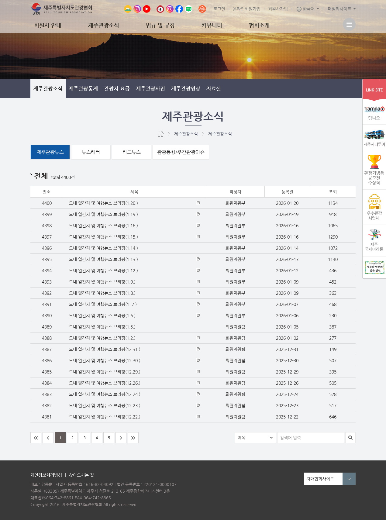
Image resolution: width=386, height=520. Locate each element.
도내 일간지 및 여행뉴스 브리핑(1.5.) (102, 326)
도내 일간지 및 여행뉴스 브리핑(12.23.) (104, 405)
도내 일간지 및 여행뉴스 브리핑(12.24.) (104, 394)
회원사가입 (278, 8)
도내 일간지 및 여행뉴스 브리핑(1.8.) (102, 293)
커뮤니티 (212, 25)
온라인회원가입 (246, 8)
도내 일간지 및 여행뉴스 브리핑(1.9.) (102, 281)
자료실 (213, 88)
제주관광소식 (103, 25)
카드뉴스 (131, 152)
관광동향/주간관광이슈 (181, 152)
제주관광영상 (185, 88)
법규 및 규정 (160, 25)
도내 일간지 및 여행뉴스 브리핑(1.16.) (103, 225)
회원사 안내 (47, 25)
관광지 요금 (117, 88)
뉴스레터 (91, 152)
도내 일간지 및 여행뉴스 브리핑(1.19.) (103, 214)
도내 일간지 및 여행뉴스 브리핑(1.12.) (103, 270)
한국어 (306, 8)
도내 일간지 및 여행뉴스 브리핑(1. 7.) (103, 304)
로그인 (219, 8)
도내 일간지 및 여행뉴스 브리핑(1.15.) (103, 236)
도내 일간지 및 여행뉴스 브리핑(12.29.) (104, 371)
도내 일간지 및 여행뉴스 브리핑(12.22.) (104, 416)
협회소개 (259, 25)
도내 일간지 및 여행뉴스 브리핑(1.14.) (103, 248)
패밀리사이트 (339, 8)
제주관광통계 (83, 88)
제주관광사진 (150, 88)
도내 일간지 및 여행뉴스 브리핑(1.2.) (102, 338)
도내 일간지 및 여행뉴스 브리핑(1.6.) (102, 315)
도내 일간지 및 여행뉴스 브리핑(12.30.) (104, 360)
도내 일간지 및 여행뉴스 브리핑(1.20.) (103, 203)
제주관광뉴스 (50, 152)
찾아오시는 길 (81, 475)
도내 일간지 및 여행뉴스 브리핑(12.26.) (104, 383)
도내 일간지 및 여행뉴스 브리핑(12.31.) (104, 349)
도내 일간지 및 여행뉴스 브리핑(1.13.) (103, 259)
